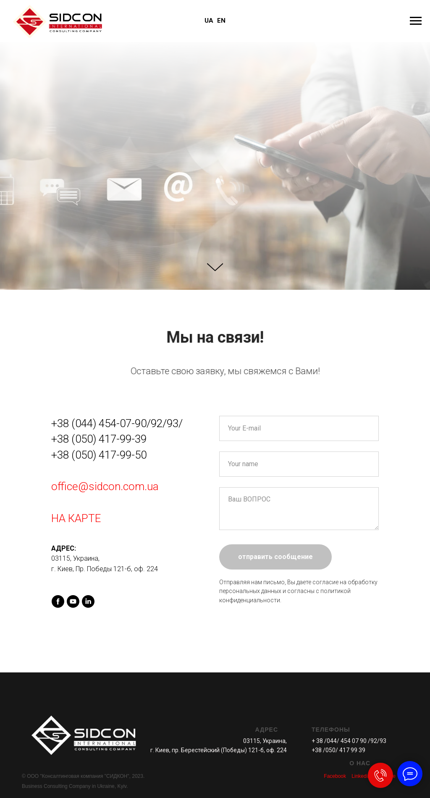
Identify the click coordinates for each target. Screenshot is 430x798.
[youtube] (73, 601)
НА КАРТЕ (76, 518)
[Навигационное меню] (416, 21)
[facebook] (58, 601)
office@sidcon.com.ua (105, 486)
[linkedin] (88, 601)
